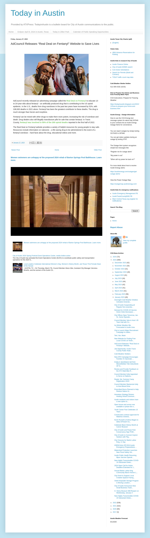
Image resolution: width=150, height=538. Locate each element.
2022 (115, 503)
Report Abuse (116, 227)
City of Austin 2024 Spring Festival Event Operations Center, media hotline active (41, 256)
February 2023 (120, 294)
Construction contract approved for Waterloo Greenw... (126, 416)
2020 (115, 509)
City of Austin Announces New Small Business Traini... (125, 487)
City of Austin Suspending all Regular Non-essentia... (124, 306)
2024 (115, 257)
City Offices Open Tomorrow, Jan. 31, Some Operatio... (126, 316)
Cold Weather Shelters (122, 354)
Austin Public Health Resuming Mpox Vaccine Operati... (125, 456)
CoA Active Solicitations (120, 70)
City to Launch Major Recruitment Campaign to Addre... (126, 331)
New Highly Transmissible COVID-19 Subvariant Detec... (126, 461)
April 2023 (118, 288)
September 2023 (121, 272)
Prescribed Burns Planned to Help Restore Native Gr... (126, 390)
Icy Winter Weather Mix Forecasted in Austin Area (124, 326)
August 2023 (119, 275)
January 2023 (120, 297)
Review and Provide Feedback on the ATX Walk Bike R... (126, 370)
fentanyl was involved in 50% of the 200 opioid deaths (44, 122)
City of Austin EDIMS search (122, 67)
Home (11, 32)
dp (127, 237)
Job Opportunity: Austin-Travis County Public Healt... (125, 350)
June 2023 (119, 281)
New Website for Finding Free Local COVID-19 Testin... (125, 339)
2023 (115, 260)
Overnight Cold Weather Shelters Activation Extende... (126, 301)
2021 (115, 506)
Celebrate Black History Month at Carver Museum (126, 426)
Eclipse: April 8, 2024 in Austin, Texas (33, 32)
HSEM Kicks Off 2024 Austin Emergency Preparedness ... (125, 446)
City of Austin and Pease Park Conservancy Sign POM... (125, 431)
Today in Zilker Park (61, 32)
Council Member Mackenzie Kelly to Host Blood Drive (126, 385)
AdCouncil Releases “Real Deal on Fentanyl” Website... (126, 345)
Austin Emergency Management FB (125, 193)
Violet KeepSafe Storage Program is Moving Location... (126, 482)
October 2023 (120, 269)
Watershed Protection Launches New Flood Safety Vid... (125, 451)
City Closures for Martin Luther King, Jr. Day (125, 441)
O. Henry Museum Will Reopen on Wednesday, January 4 (126, 492)
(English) (115, 43)
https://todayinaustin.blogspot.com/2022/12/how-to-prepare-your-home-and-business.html (124, 106)
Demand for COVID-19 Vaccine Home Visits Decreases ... (125, 311)
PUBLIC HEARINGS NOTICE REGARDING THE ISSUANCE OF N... (126, 364)
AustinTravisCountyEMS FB (122, 196)
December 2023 (121, 263)
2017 (115, 512)
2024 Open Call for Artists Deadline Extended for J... (124, 466)
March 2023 (119, 291)
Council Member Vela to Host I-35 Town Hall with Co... (126, 321)
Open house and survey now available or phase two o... (124, 405)
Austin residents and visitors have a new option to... (126, 400)
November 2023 (121, 266)
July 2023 (118, 278)
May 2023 (118, 285)
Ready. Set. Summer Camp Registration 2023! (124, 380)
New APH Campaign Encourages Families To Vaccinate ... (126, 358)
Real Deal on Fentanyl (76, 101)
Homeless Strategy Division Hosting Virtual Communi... (125, 395)
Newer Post (15, 150)
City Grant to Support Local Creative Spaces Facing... (124, 476)
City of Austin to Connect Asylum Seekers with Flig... (126, 436)
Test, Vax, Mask (120, 335)
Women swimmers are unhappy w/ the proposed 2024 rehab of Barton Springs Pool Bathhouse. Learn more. (62, 243)
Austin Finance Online (120, 64)
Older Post (98, 150)
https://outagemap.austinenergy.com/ (123, 184)
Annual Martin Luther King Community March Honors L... (126, 472)
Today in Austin (38, 12)
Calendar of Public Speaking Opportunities (91, 32)
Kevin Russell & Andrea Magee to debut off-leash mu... (126, 421)
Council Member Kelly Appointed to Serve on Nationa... (126, 375)
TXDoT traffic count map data (122, 77)
